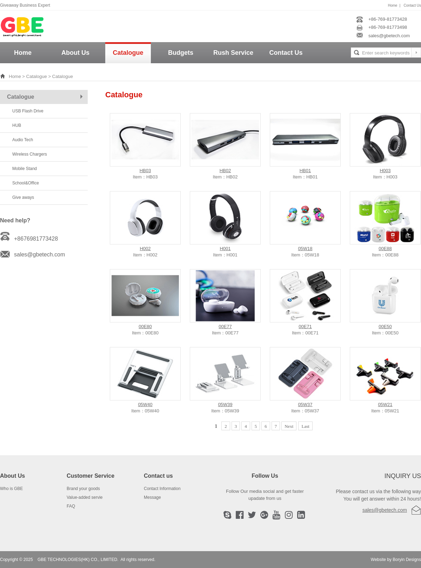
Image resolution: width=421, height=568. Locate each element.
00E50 (385, 326)
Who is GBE (11, 488)
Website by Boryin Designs (396, 559)
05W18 (305, 248)
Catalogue (128, 52)
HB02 (225, 170)
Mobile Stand (24, 168)
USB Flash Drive (28, 111)
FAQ (71, 506)
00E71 (305, 326)
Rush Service (233, 52)
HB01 (305, 170)
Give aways (23, 197)
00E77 (225, 326)
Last (305, 426)
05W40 (145, 404)
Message (152, 497)
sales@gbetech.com (384, 510)
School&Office (25, 183)
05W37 (305, 404)
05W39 (225, 404)
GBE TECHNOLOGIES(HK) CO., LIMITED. (78, 559)
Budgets (180, 52)
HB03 (145, 170)
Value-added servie (85, 497)
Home (392, 5)
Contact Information (162, 488)
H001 (225, 248)
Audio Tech (22, 139)
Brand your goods (83, 488)
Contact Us (412, 5)
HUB (16, 125)
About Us (75, 52)
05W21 (385, 404)
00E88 (385, 248)
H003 (385, 170)
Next (289, 426)
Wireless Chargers (29, 154)
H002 (145, 248)
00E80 (145, 326)
